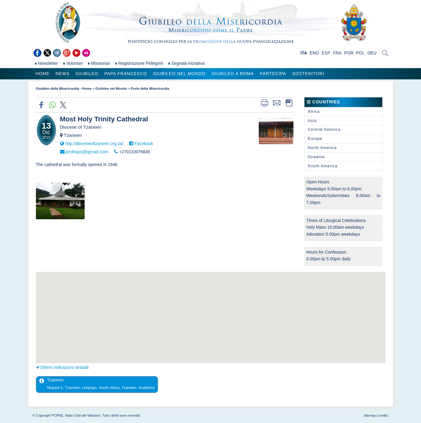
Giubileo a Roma (233, 73)
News (63, 73)
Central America (324, 129)
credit (382, 415)
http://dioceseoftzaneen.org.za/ (94, 143)
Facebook (144, 143)
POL (360, 52)
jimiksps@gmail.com (87, 151)
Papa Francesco (125, 73)
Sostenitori (308, 73)
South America (323, 166)
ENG (314, 52)
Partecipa (273, 73)
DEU (372, 52)
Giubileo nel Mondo (179, 73)
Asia (312, 120)
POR (348, 52)
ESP (326, 52)
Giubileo (87, 73)
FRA (337, 52)
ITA (303, 52)
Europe (315, 138)
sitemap (370, 415)
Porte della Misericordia (150, 88)
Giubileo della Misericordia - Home (64, 88)
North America (322, 147)
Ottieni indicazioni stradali (64, 367)
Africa (314, 111)
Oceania (316, 156)
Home (43, 73)
